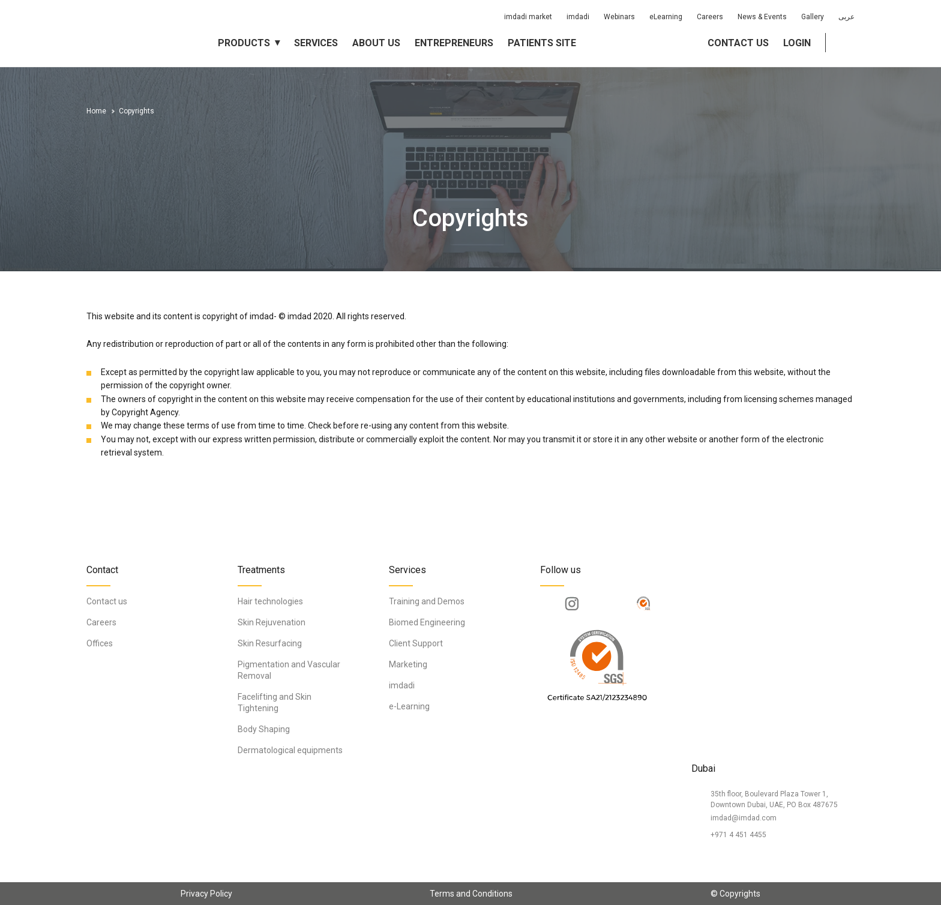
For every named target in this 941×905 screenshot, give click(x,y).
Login (797, 43)
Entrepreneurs (454, 43)
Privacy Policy (206, 893)
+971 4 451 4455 (738, 835)
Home (96, 111)
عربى (846, 17)
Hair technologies (270, 601)
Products (244, 43)
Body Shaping (264, 729)
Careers (710, 17)
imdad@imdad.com (744, 818)
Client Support (416, 643)
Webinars (619, 17)
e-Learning (409, 706)
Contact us (738, 43)
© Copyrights (735, 893)
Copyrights (136, 111)
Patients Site (542, 43)
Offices (99, 643)
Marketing (408, 664)
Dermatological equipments (290, 750)
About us (376, 43)
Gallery (812, 17)
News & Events (762, 17)
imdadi (578, 17)
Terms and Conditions (471, 893)
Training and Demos (426, 601)
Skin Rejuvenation (271, 622)
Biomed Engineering (427, 622)
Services (316, 43)
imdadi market (528, 17)
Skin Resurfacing (270, 643)
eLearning (665, 17)
